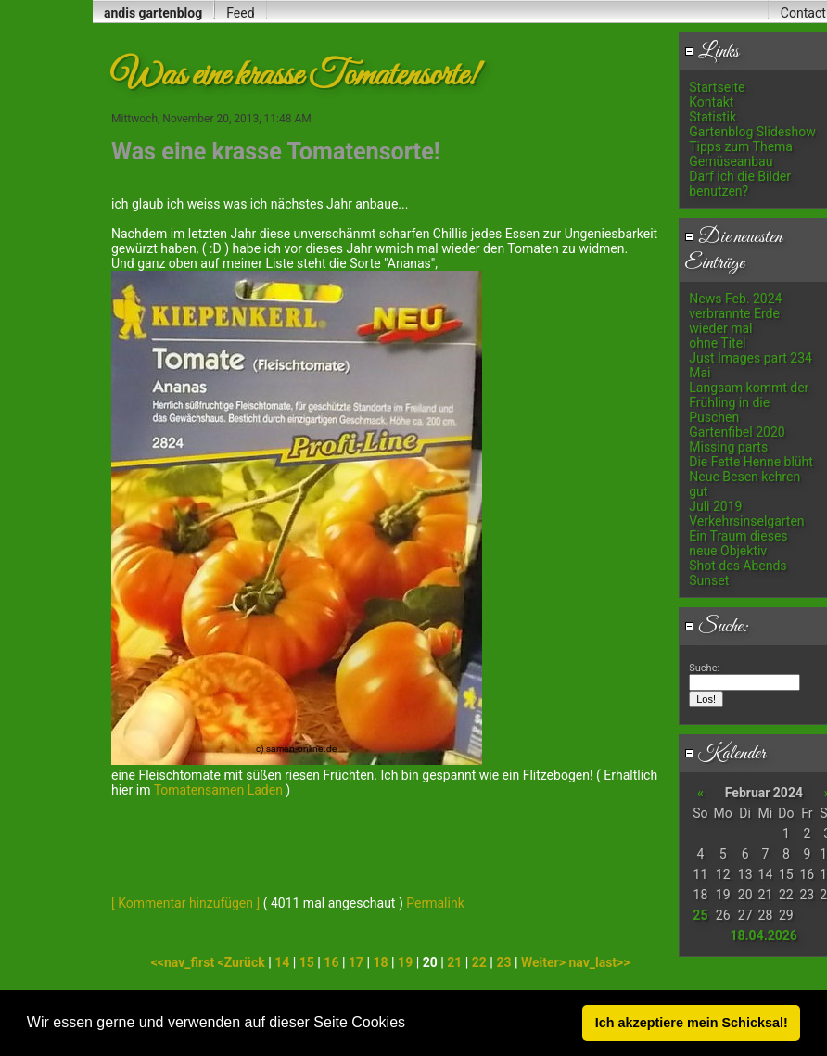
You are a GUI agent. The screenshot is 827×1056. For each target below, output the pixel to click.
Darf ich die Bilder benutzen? (740, 183)
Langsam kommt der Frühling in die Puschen (748, 402)
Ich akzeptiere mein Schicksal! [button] (691, 1022)
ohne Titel (717, 343)
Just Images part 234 (750, 357)
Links (711, 52)
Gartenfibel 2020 (736, 432)
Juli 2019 (715, 506)
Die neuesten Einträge (733, 250)
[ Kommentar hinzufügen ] (185, 903)
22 (479, 962)
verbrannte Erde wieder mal (734, 321)
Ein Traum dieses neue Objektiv (738, 543)
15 (306, 962)
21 (454, 962)
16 (331, 962)
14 (281, 962)
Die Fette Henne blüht (751, 461)
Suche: (716, 627)
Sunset (709, 580)
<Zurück (243, 962)
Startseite (716, 87)
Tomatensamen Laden (218, 789)
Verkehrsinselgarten (746, 521)
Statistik (712, 116)
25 (700, 915)
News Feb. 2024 (735, 298)
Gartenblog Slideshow (752, 131)
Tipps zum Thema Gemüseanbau (741, 154)
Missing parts (728, 446)
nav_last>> (599, 962)
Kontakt (711, 102)
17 (356, 962)
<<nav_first (184, 962)
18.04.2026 (763, 935)
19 (405, 962)
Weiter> (544, 962)
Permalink (435, 903)
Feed (240, 13)
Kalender (725, 754)
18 (381, 962)
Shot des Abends (737, 565)
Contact (803, 13)
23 (503, 962)
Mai (699, 372)
